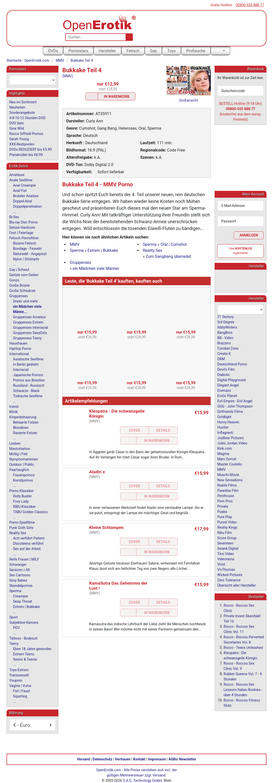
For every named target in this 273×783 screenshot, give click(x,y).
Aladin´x (97, 471)
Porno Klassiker (21, 491)
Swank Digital (227, 548)
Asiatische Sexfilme (28, 359)
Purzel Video (227, 522)
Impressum (157, 759)
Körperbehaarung (22, 417)
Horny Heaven (228, 422)
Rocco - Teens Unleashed (243, 647)
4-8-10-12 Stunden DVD (27, 118)
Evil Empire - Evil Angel (234, 401)
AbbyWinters (227, 327)
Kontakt (139, 759)
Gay (153, 50)
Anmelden (248, 235)
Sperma (150, 244)
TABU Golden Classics (30, 512)
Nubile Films (227, 485)
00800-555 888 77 (250, 5)
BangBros (224, 332)
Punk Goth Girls (21, 528)
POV (16, 628)
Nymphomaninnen (23, 459)
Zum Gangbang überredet (168, 256)
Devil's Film (226, 369)
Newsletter (187, 759)
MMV (60, 60)
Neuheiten (17, 107)
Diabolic (223, 374)
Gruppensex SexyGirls (30, 333)
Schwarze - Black (26, 391)
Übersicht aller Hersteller (236, 585)
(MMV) (67, 76)
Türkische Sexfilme (27, 396)
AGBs (172, 759)
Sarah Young (19, 139)
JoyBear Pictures (230, 438)
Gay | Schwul (19, 270)
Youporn (15, 680)
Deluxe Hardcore (22, 227)
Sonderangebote (22, 113)
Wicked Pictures (229, 575)
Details (163, 430)
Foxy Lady (21, 501)
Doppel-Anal (22, 201)
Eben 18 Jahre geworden (32, 649)
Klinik (13, 412)
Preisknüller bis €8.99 (26, 155)
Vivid (221, 564)
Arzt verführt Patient (28, 538)
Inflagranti (225, 432)
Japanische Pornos (28, 375)
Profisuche (195, 50)
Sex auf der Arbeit (27, 549)
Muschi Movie (228, 475)
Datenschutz (102, 759)
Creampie (20, 596)
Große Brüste (19, 285)
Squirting (20, 696)
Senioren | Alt (19, 570)
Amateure (17, 175)
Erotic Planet (227, 396)
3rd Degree (225, 322)
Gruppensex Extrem (28, 322)
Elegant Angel (228, 385)
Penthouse (225, 496)
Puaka (222, 511)
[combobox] (32, 80)
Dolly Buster (22, 496)
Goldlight (224, 417)
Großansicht (188, 100)
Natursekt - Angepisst (30, 254)
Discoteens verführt (28, 543)
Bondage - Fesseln (27, 249)
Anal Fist (20, 191)
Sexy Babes (18, 580)
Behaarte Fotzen (26, 422)
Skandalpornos (21, 586)
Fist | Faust (21, 691)
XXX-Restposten (22, 144)
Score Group (227, 538)
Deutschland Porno (232, 364)
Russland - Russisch (28, 385)
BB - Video (225, 338)
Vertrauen (122, 759)
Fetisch (133, 50)
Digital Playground (231, 380)
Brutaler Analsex (26, 196)
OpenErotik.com (108, 770)
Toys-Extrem (19, 670)
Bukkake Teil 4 (81, 60)
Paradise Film (228, 490)
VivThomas (226, 569)
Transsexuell (19, 675)
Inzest (14, 407)
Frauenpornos (24, 475)
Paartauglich (19, 470)
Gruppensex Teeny (27, 338)
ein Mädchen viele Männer (96, 268)
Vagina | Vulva (20, 686)
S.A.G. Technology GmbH (142, 780)
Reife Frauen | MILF (24, 559)
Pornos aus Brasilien (29, 380)
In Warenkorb (116, 97)
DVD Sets (16, 123)
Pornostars (78, 50)
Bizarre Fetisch (24, 243)
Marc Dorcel (226, 459)
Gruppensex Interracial (30, 328)
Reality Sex (152, 250)
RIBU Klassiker (24, 507)
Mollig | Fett (18, 454)
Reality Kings (227, 527)
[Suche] (128, 37)
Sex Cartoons (19, 575)
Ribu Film (224, 532)
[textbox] (32, 80)
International (19, 354)
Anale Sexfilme (20, 180)
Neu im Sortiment (23, 102)
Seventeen (225, 543)
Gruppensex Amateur (29, 317)
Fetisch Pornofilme (24, 238)
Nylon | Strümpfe (26, 259)
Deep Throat (22, 601)
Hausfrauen (18, 343)
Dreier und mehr (25, 301)
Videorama (225, 559)
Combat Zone (227, 348)
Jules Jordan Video (232, 443)
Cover (134, 430)
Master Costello (229, 464)
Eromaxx (224, 390)
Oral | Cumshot (173, 244)
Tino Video (225, 554)
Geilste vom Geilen (23, 275)
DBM (221, 359)
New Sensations (230, 480)
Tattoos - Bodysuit (23, 638)
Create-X (224, 353)
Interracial (21, 370)
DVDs (53, 50)
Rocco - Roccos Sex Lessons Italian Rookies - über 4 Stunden (243, 689)
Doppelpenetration (27, 206)
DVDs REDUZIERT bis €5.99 (30, 149)
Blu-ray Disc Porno (23, 222)
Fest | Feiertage (21, 233)
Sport (13, 617)
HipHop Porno (20, 349)
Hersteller (107, 50)
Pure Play (224, 517)
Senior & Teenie (25, 659)
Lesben (15, 443)
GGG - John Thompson (235, 406)
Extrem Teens (23, 654)
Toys (171, 50)
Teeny (14, 644)
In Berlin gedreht (25, 364)
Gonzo (14, 280)
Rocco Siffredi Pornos (26, 134)
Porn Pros (225, 501)
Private (222, 506)
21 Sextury (225, 317)
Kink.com (224, 448)
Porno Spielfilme (22, 522)
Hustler (223, 427)
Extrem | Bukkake (102, 250)
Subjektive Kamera (23, 622)
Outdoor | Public (21, 464)
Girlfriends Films (230, 411)
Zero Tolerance (229, 580)
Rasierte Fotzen (25, 433)
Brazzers (224, 343)
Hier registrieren (240, 251)
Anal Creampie (24, 185)
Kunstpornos (23, 480)
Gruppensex (80, 262)
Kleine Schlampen (106, 527)
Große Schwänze (22, 291)
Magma (223, 453)
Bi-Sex (14, 217)
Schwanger (18, 565)
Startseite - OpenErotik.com (28, 60)
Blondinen (21, 428)
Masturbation (19, 449)
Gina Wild (16, 128)
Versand (83, 759)
